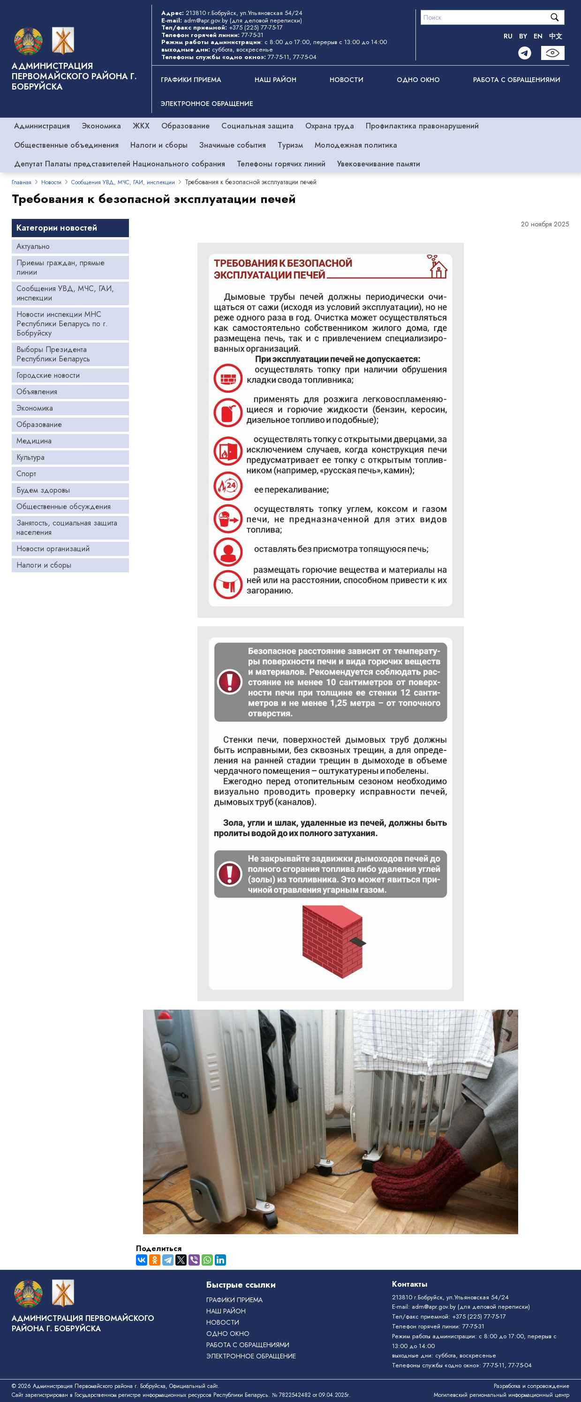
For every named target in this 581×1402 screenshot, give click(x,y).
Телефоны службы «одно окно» (435, 1365)
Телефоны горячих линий (281, 163)
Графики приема (191, 79)
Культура (30, 457)
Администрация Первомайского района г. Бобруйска (74, 76)
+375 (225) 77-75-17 (256, 27)
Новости (346, 79)
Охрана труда (329, 125)
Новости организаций (53, 548)
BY (523, 36)
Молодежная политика (356, 145)
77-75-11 (278, 56)
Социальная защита (257, 125)
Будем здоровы (43, 490)
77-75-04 (305, 56)
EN (538, 36)
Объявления (36, 391)
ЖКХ (141, 125)
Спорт (26, 473)
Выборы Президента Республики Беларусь (53, 354)
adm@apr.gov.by (206, 20)
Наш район (275, 79)
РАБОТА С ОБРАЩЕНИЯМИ (516, 79)
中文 (555, 36)
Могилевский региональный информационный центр (501, 1395)
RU (508, 36)
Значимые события (232, 145)
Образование (185, 125)
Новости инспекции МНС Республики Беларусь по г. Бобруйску (62, 323)
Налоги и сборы (159, 145)
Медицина (34, 440)
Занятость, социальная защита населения (66, 527)
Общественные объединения (66, 145)
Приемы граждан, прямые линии (60, 267)
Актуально (33, 246)
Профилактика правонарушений (422, 125)
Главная (21, 182)
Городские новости (48, 375)
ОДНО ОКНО (418, 79)
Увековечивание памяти (378, 163)
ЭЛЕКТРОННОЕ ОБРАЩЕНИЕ (207, 103)
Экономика (101, 125)
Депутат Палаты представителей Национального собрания (119, 163)
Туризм (290, 145)
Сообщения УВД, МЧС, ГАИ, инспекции (123, 182)
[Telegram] (525, 53)
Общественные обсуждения (63, 506)
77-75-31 (252, 34)
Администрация (42, 125)
